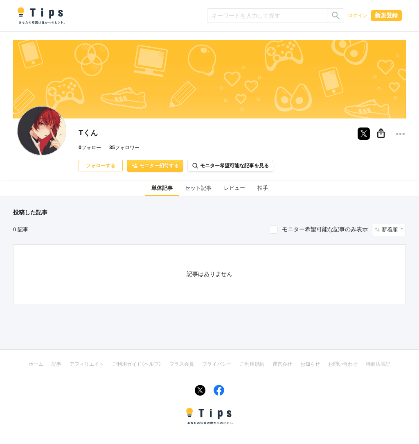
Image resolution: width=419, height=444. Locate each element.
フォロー (90, 147)
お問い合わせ (343, 364)
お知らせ (310, 364)
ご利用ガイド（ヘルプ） (136, 364)
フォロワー (124, 147)
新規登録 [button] (386, 15)
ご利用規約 (252, 364)
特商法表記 (378, 364)
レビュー (234, 188)
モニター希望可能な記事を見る (230, 165)
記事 (56, 364)
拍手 (262, 188)
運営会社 (282, 364)
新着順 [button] (390, 229)
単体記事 (162, 188)
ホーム (36, 364)
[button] (381, 134)
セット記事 (198, 188)
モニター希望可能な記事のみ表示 (325, 229)
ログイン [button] (357, 15)
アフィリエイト (87, 364)
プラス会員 (181, 364)
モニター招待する (155, 165)
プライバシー (217, 364)
